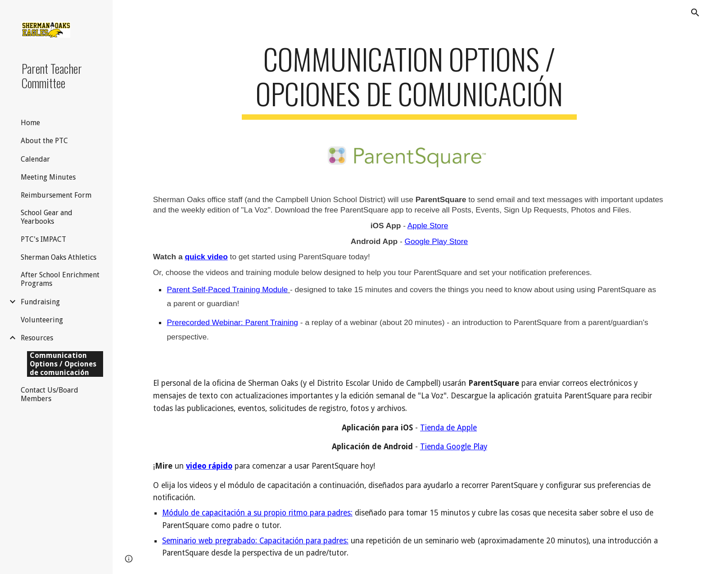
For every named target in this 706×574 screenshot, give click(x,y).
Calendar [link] (35, 159)
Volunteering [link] (42, 320)
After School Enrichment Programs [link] (60, 279)
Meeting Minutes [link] (48, 177)
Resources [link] (37, 338)
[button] (695, 12)
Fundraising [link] (40, 302)
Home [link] (30, 122)
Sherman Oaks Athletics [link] (58, 257)
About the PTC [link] (44, 140)
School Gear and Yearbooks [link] (46, 217)
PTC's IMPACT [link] (43, 239)
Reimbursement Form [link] (56, 195)
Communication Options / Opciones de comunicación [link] (63, 364)
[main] (409, 80)
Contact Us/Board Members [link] (49, 394)
